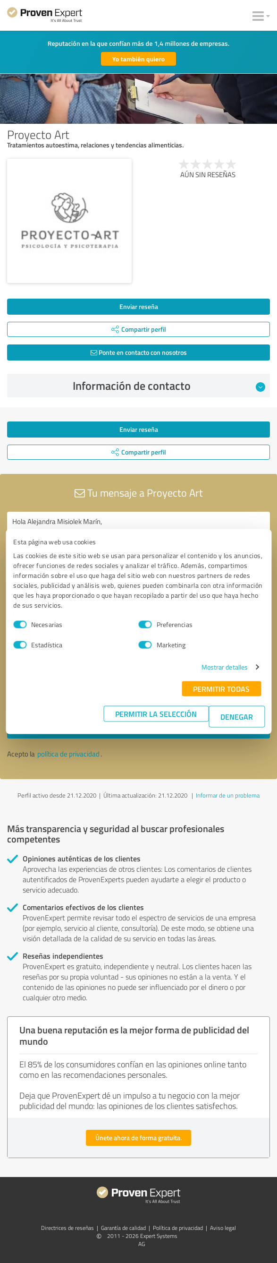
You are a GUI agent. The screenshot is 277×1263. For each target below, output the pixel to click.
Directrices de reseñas (67, 1228)
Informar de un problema (228, 795)
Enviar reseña (138, 306)
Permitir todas (221, 688)
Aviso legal (223, 1228)
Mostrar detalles (224, 666)
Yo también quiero (138, 59)
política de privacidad (68, 754)
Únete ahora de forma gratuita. (138, 1137)
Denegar (236, 716)
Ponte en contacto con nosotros (139, 352)
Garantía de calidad (123, 1228)
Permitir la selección (156, 713)
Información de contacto (169, 386)
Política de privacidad (178, 1228)
